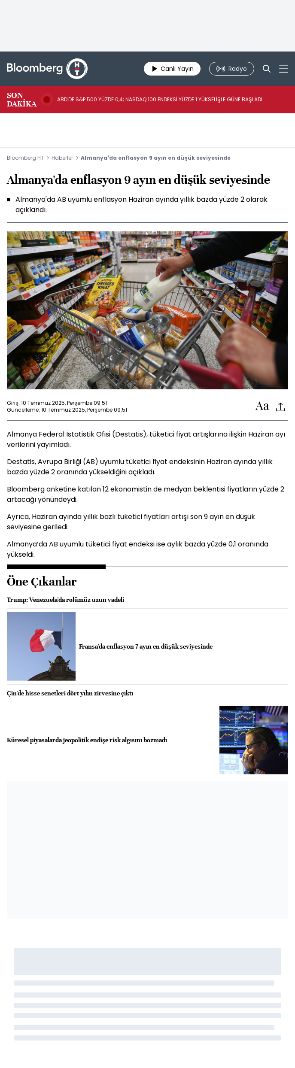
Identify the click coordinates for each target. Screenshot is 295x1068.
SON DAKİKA (21, 99)
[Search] (267, 69)
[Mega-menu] (283, 69)
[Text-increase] (262, 406)
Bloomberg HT (25, 157)
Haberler (62, 157)
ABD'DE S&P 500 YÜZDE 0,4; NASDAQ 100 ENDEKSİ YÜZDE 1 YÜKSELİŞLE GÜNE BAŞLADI (159, 99)
